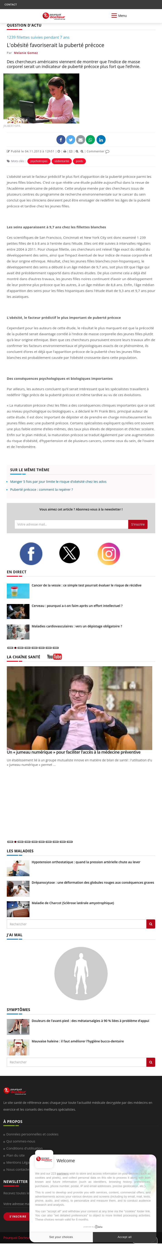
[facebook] (36, 553)
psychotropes (39, 161)
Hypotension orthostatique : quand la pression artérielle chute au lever (86, 862)
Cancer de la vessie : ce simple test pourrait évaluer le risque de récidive (86, 585)
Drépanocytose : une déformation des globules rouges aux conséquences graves (93, 882)
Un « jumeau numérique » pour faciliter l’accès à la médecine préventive (73, 752)
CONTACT (11, 4)
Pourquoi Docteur (17, 1237)
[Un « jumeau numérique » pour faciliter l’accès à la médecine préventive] (81, 708)
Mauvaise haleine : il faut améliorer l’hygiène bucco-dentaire (78, 1041)
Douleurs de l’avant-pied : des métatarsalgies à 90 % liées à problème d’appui (90, 1021)
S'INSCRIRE (18, 1216)
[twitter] (74, 553)
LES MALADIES (20, 850)
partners (63, 1173)
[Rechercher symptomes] (150, 1062)
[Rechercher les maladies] (150, 923)
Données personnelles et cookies (32, 1134)
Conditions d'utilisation (24, 1148)
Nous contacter (18, 1169)
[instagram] (113, 554)
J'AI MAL (14, 934)
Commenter (98, 151)
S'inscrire (138, 524)
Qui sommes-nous (20, 1141)
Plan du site (15, 1155)
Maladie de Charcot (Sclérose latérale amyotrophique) (73, 903)
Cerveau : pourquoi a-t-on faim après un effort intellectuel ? (77, 606)
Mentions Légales (20, 1162)
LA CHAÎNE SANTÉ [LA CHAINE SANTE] (23, 656)
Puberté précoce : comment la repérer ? (41, 489)
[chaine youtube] (54, 658)
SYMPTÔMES (18, 1009)
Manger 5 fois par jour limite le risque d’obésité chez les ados (58, 481)
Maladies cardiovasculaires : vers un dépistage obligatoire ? (77, 626)
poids (79, 161)
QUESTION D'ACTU (24, 25)
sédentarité (62, 161)
